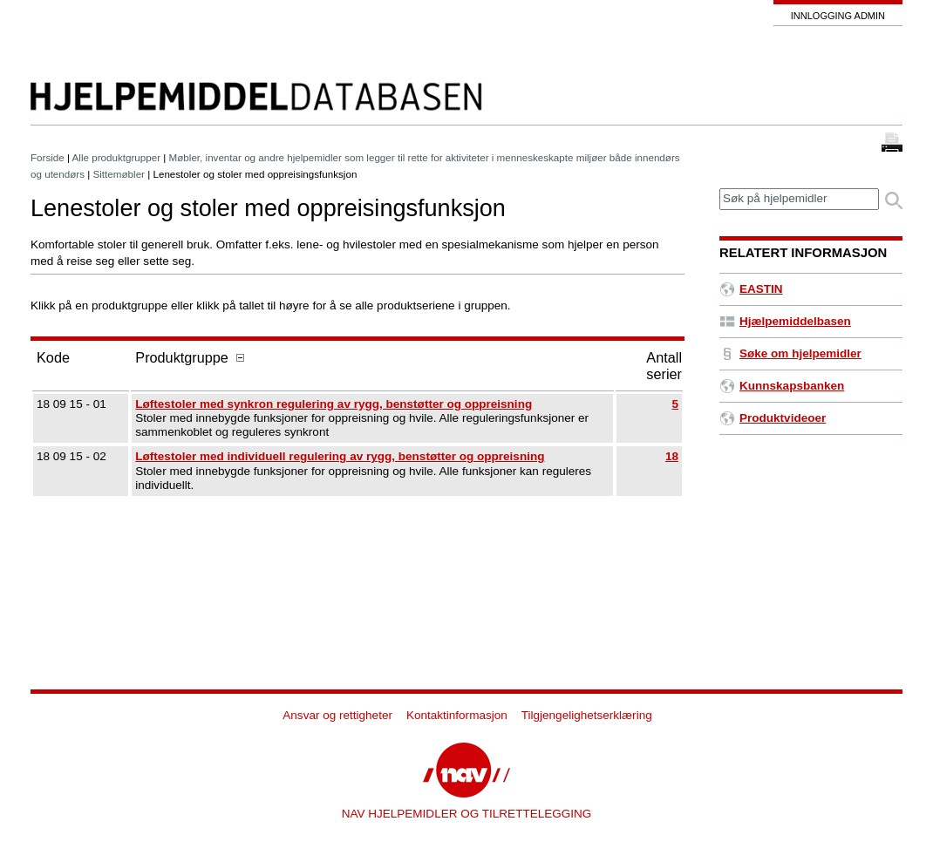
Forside (48, 157)
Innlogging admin (838, 15)
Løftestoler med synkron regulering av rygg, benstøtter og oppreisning (333, 404)
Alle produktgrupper (116, 157)
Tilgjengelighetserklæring (586, 715)
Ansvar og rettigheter (337, 715)
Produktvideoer (772, 417)
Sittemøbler (119, 174)
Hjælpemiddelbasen (785, 321)
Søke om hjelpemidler (790, 353)
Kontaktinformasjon (456, 715)
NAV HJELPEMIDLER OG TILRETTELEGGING (467, 813)
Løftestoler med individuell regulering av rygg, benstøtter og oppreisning (339, 456)
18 (671, 456)
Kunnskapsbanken (781, 385)
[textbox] (799, 199)
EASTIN (751, 288)
